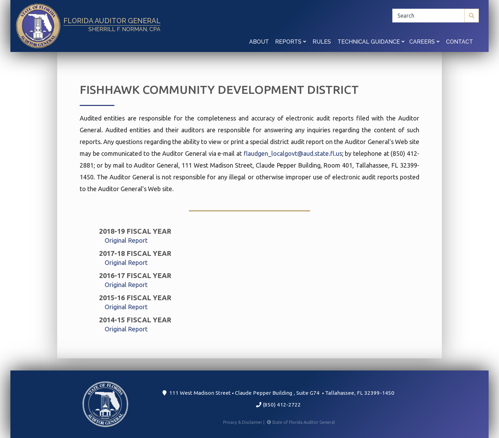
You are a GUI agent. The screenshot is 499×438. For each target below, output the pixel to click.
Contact (459, 41)
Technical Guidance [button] (371, 41)
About (259, 41)
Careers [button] (424, 41)
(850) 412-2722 (278, 405)
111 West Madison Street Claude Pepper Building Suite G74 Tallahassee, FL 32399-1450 (278, 393)
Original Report (126, 240)
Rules (322, 41)
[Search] (435, 16)
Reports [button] (290, 41)
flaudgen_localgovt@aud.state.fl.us (293, 153)
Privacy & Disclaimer (244, 422)
